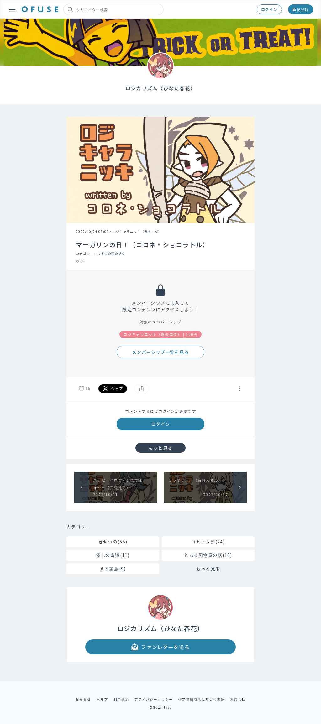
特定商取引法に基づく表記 (201, 699)
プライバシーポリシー (153, 699)
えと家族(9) (113, 568)
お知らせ (83, 699)
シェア (113, 389)
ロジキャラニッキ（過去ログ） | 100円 (160, 334)
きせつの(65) (112, 541)
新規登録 (300, 9)
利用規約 (121, 699)
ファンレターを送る (160, 647)
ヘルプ (102, 699)
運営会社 (237, 699)
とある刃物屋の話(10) (208, 555)
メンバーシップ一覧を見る (160, 352)
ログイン (269, 9)
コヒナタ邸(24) (208, 541)
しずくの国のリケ (111, 253)
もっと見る (160, 448)
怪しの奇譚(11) (113, 555)
